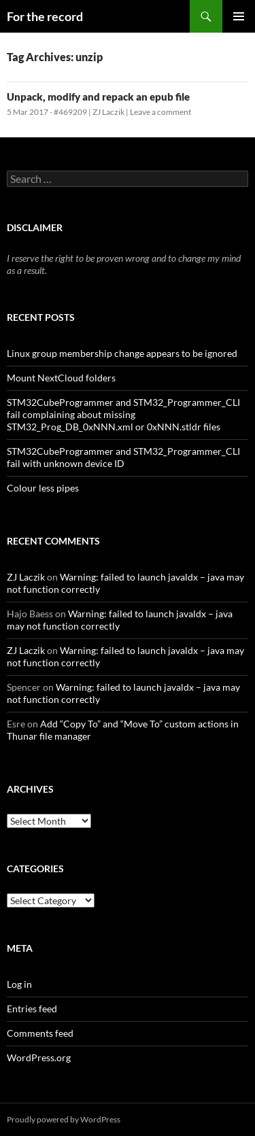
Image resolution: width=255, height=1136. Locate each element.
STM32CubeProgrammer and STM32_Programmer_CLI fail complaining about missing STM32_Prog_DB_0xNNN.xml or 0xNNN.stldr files (123, 414)
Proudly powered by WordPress (63, 1119)
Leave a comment (160, 112)
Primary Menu (238, 16)
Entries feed (32, 1008)
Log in (19, 984)
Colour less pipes (43, 488)
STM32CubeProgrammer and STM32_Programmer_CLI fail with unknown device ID (123, 457)
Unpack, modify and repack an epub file (98, 96)
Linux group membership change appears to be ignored (122, 353)
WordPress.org (39, 1057)
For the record (45, 16)
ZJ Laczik (108, 112)
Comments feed (40, 1033)
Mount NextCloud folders (61, 377)
